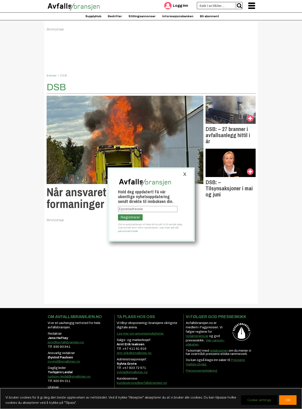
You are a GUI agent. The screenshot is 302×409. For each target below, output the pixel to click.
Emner (52, 75)
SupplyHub (93, 16)
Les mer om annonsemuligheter (140, 333)
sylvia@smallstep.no (132, 372)
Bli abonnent (209, 16)
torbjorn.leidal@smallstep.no (69, 376)
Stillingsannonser (142, 16)
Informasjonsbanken (177, 16)
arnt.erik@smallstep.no (134, 353)
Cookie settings (259, 400)
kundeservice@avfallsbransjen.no (142, 383)
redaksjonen (219, 350)
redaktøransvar (197, 336)
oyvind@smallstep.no (64, 361)
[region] (151, 398)
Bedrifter (115, 16)
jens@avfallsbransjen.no (66, 342)
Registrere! (130, 217)
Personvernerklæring (201, 370)
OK (287, 400)
